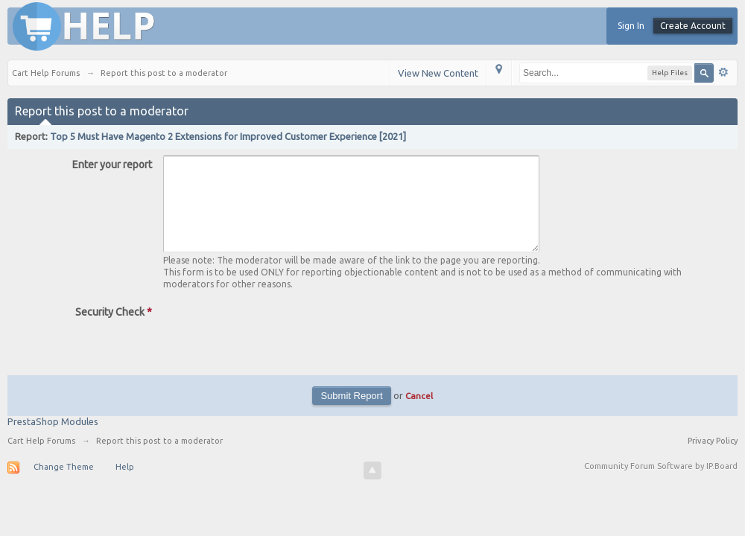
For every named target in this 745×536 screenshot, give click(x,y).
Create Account (693, 26)
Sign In (631, 26)
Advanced (723, 72)
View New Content (438, 73)
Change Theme (64, 484)
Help (124, 484)
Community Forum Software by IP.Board (661, 483)
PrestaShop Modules (52, 439)
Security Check (113, 330)
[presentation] (276, 350)
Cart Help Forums (41, 458)
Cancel (419, 413)
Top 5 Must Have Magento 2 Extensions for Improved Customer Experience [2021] (228, 136)
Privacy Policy (713, 458)
